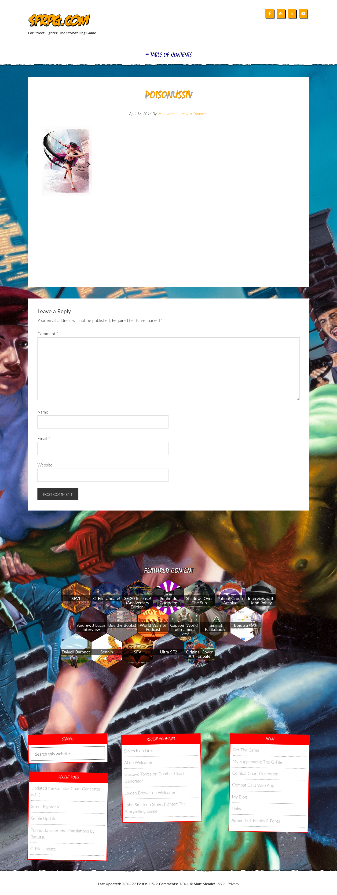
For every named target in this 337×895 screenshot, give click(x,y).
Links (149, 750)
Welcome (143, 762)
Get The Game (246, 750)
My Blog (239, 796)
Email (43, 438)
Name (44, 411)
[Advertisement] (168, 249)
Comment (47, 333)
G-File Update (43, 818)
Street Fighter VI (46, 806)
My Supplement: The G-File (257, 762)
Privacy (233, 883)
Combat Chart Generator (255, 773)
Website (44, 464)
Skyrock (131, 750)
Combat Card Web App (253, 785)
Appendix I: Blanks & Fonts (255, 821)
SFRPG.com (58, 20)
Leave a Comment (194, 113)
